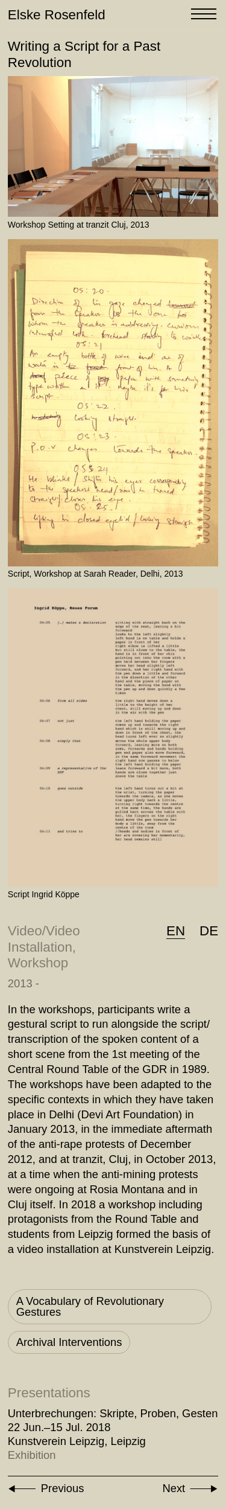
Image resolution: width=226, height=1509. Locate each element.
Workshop (38, 962)
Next (173, 1488)
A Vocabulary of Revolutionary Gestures (90, 1306)
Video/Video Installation (44, 939)
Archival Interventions (69, 1342)
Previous (62, 1488)
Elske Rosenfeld (56, 14)
